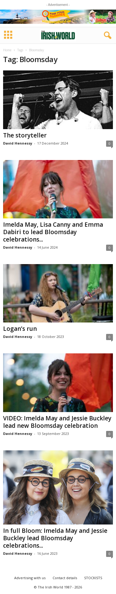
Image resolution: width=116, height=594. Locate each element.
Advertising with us (29, 577)
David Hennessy (17, 143)
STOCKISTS (93, 577)
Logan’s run (20, 329)
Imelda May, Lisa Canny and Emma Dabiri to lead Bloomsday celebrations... (53, 232)
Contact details (65, 577)
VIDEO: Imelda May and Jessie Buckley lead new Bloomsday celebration (57, 422)
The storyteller (25, 135)
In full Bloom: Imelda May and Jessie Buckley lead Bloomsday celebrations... (55, 538)
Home (7, 50)
